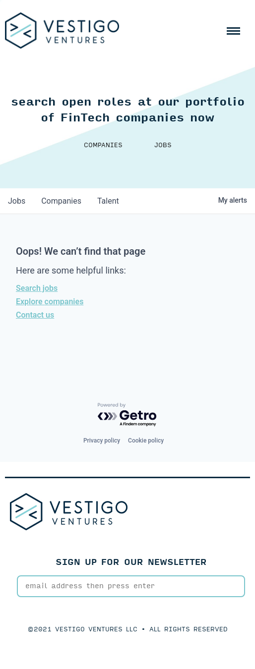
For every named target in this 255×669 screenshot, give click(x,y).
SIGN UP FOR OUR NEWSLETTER (131, 562)
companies (61, 201)
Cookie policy (146, 440)
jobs (16, 201)
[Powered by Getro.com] (127, 415)
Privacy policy (101, 440)
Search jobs (37, 288)
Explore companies (49, 301)
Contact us (35, 315)
